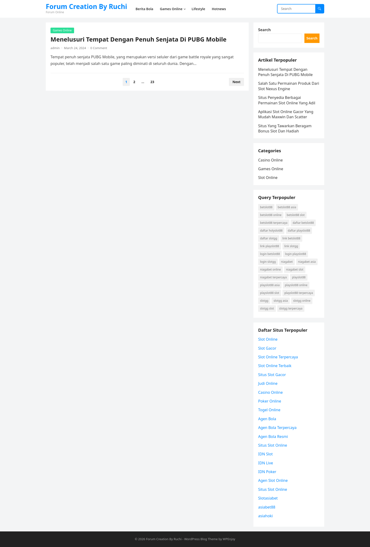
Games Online (62, 30)
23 (152, 82)
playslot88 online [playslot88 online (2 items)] (296, 285)
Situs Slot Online (272, 445)
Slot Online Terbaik (274, 365)
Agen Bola (267, 418)
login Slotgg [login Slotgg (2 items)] (268, 262)
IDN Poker (267, 471)
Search (264, 29)
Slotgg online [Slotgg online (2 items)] (301, 301)
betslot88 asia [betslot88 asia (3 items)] (287, 207)
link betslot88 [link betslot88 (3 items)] (291, 238)
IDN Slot (265, 454)
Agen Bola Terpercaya (277, 427)
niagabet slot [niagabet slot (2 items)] (294, 269)
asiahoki (265, 515)
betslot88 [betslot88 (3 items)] (266, 207)
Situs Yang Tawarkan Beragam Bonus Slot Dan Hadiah (284, 128)
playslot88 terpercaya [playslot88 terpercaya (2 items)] (298, 293)
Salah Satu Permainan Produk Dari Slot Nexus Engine (288, 86)
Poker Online (269, 401)
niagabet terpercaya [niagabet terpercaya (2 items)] (273, 277)
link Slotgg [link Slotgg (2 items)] (291, 246)
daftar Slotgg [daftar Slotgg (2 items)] (268, 238)
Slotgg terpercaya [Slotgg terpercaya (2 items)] (291, 308)
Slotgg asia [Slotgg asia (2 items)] (280, 301)
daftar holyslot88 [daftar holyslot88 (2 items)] (271, 231)
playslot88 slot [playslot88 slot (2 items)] (269, 293)
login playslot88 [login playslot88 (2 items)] (295, 254)
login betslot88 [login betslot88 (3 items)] (270, 254)
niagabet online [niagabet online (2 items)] (270, 269)
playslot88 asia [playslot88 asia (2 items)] (270, 285)
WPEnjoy (229, 539)
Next (236, 82)
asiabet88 (266, 507)
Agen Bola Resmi (273, 436)
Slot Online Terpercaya (278, 357)
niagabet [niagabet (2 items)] (287, 262)
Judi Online (268, 383)
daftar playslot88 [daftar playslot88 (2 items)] (299, 231)
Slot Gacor (267, 348)
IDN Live (265, 463)
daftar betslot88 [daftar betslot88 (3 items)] (303, 223)
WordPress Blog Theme (201, 539)
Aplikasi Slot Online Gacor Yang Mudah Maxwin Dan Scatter (285, 114)
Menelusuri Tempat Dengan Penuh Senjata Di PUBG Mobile (138, 39)
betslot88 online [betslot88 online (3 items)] (271, 215)
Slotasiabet (268, 498)
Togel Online (269, 409)
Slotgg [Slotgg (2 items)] (264, 301)
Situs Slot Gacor (272, 374)
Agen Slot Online (273, 480)
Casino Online (270, 160)
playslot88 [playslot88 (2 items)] (299, 277)
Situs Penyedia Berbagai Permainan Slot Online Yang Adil (286, 100)
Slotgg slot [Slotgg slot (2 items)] (267, 308)
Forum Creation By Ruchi (86, 6)
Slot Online (268, 177)
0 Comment (98, 48)
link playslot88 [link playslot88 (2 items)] (269, 246)
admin (55, 48)
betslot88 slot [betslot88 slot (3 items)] (296, 215)
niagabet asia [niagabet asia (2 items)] (307, 262)
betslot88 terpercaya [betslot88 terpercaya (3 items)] (273, 223)
